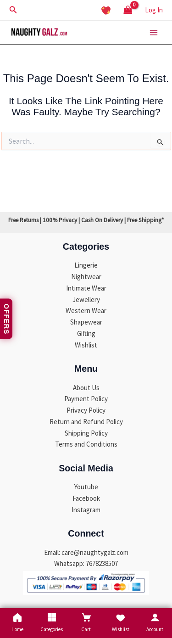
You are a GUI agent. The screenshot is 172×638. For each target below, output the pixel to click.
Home (17, 622)
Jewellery (86, 299)
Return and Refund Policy (86, 421)
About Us (86, 387)
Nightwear (86, 276)
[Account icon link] (154, 10)
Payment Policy (86, 398)
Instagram (86, 509)
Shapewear (86, 322)
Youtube (86, 486)
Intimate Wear (86, 288)
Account (154, 622)
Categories (51, 622)
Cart (86, 622)
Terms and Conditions (86, 444)
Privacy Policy (86, 410)
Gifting (86, 333)
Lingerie (86, 265)
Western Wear (86, 310)
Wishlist (86, 345)
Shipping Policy (86, 433)
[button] (13, 10)
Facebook (86, 498)
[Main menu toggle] (153, 32)
